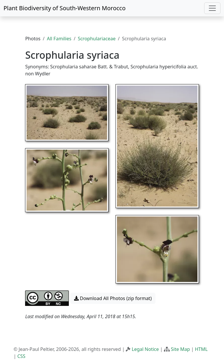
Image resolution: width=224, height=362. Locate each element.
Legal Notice (145, 349)
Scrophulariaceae (97, 38)
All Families (59, 38)
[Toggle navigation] (212, 8)
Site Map (180, 349)
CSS (21, 356)
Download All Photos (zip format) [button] (113, 298)
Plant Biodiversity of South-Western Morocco (65, 8)
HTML (201, 349)
